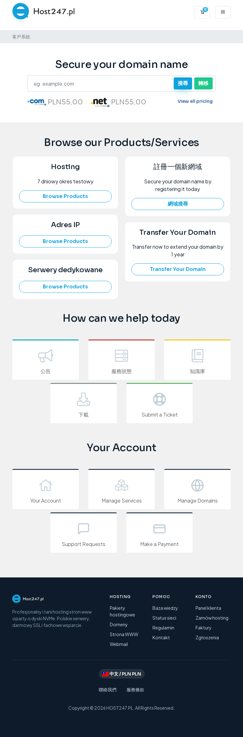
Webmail (119, 644)
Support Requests (83, 533)
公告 (45, 360)
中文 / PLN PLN (121, 674)
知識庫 (197, 360)
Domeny (119, 624)
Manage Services (121, 490)
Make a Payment (159, 533)
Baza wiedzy (165, 608)
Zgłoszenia (207, 637)
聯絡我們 (107, 689)
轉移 (203, 83)
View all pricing (195, 101)
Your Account (45, 490)
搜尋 (183, 83)
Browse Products (65, 196)
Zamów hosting (212, 618)
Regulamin (163, 627)
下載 (83, 404)
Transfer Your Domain (178, 269)
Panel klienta (208, 608)
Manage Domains (197, 490)
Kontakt (161, 637)
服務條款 (135, 689)
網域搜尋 (178, 204)
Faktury (204, 627)
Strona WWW (124, 634)
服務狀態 (121, 360)
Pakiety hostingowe (122, 611)
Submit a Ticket (159, 404)
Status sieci (164, 618)
